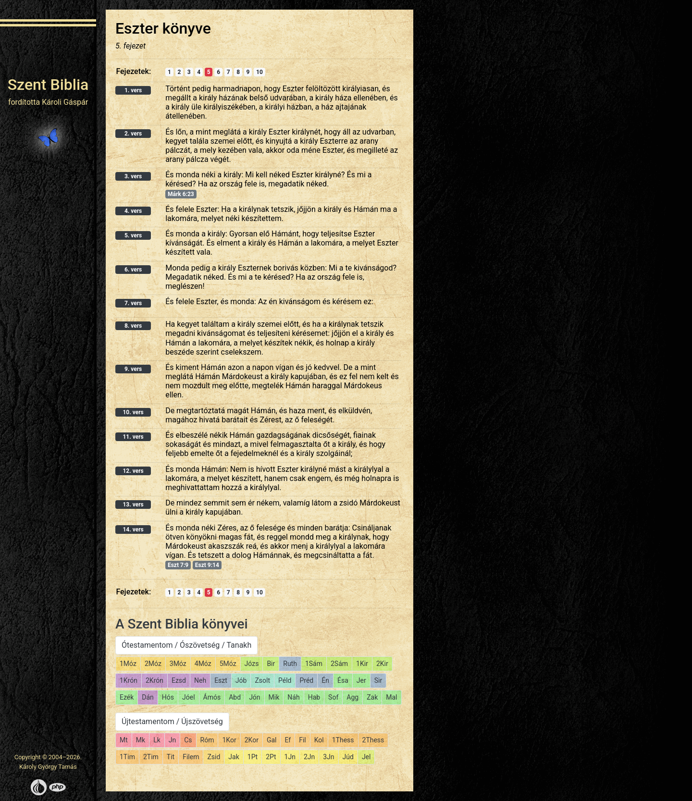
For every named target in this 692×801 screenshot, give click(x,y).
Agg (352, 697)
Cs (188, 740)
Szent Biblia (48, 84)
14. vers (133, 529)
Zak (372, 697)
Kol (319, 740)
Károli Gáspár (65, 102)
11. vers (133, 436)
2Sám (339, 663)
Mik (274, 697)
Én (325, 680)
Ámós (212, 697)
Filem (191, 757)
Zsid (213, 757)
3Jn (328, 757)
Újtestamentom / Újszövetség (172, 721)
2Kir (382, 663)
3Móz (178, 663)
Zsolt (262, 680)
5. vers (133, 235)
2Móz (153, 663)
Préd (306, 680)
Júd (348, 757)
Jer (361, 680)
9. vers (133, 369)
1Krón (128, 680)
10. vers (133, 412)
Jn (172, 740)
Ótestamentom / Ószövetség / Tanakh (186, 645)
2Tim (151, 757)
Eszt (220, 680)
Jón (254, 697)
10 (259, 72)
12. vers (133, 471)
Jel (366, 757)
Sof (333, 697)
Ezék (127, 697)
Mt (124, 740)
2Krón (154, 680)
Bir (271, 663)
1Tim (127, 757)
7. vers (133, 303)
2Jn (309, 757)
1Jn (290, 757)
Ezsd (179, 680)
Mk (140, 740)
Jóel (188, 697)
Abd (235, 697)
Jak (233, 757)
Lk (157, 740)
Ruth (290, 663)
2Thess (373, 740)
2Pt (271, 757)
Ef (287, 740)
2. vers (133, 133)
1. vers (133, 90)
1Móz (128, 663)
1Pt (252, 757)
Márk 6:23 (181, 194)
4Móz (203, 663)
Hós (168, 697)
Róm (207, 740)
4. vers (133, 211)
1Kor (229, 740)
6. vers (133, 269)
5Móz (228, 663)
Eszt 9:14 (207, 565)
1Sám (313, 663)
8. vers (133, 325)
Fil (302, 740)
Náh (293, 697)
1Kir (362, 663)
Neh (200, 680)
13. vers (133, 504)
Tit (170, 757)
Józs (252, 663)
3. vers (133, 176)
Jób (241, 680)
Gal (272, 740)
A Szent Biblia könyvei (181, 624)
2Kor (252, 740)
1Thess (343, 740)
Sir (378, 680)
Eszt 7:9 (178, 565)
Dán (148, 697)
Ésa (342, 680)
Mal (391, 697)
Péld (284, 680)
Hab (314, 697)
